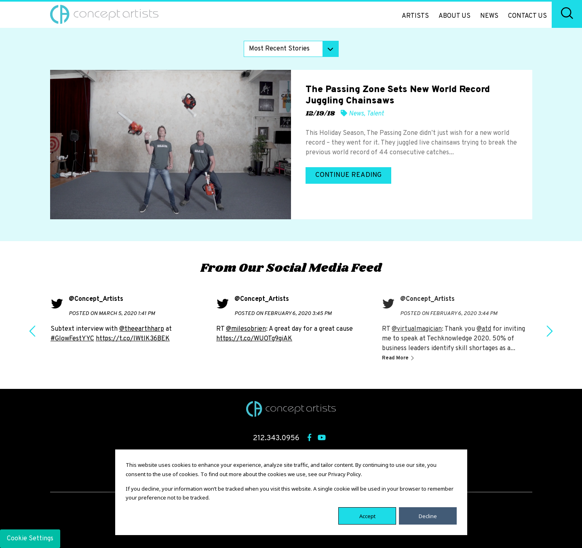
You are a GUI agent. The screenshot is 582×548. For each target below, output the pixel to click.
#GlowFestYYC (72, 339)
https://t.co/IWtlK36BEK (133, 339)
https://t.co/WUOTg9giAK (254, 339)
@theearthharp (141, 329)
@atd (484, 329)
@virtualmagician (417, 329)
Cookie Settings (30, 539)
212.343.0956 (276, 438)
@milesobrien (246, 329)
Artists (415, 16)
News (489, 16)
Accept (367, 515)
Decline (428, 515)
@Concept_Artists (96, 299)
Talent (375, 114)
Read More (396, 358)
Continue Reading (348, 175)
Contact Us (527, 16)
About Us (454, 16)
